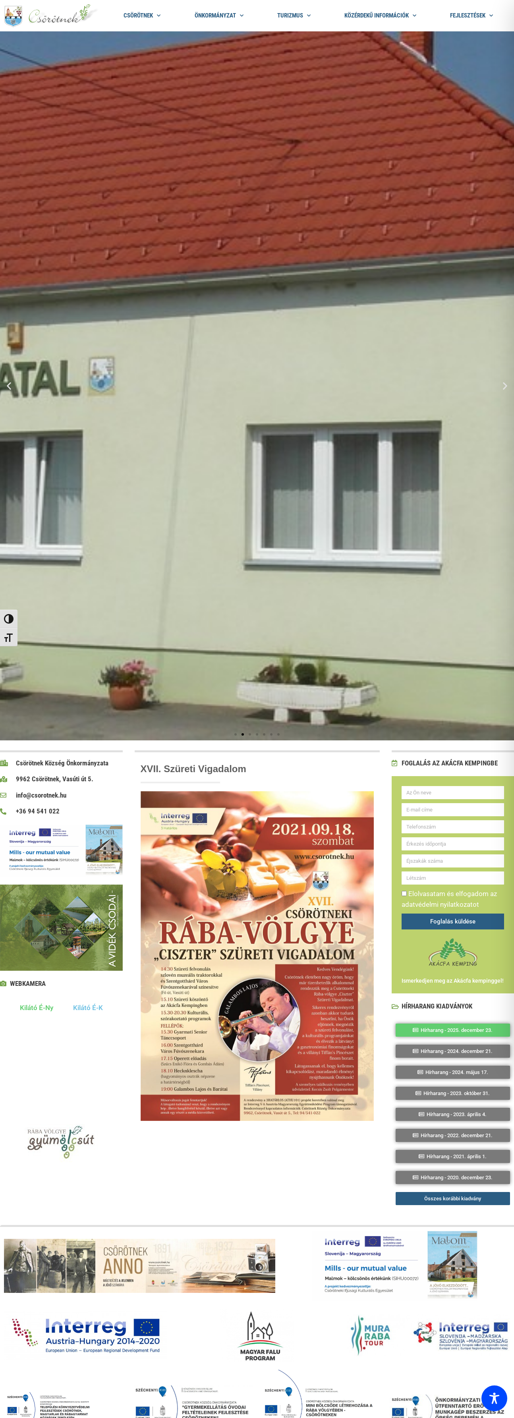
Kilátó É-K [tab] (88, 1008)
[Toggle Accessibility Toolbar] (494, 1398)
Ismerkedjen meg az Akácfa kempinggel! (453, 981)
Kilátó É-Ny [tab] (36, 1008)
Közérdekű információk (380, 16)
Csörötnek (142, 16)
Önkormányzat (219, 16)
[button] (9, 386)
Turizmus (294, 16)
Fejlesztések (471, 16)
